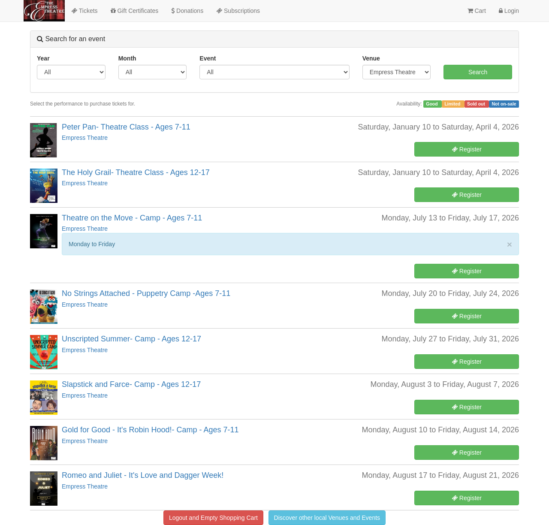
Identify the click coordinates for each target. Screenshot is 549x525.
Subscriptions (238, 10)
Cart (477, 10)
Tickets (84, 10)
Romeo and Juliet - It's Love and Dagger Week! (142, 475)
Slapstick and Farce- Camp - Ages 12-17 (131, 384)
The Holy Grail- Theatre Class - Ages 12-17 (136, 172)
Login (509, 10)
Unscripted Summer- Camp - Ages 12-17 (131, 339)
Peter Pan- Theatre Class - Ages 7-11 (126, 127)
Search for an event (71, 38)
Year (43, 58)
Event (207, 58)
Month (127, 58)
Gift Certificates (135, 10)
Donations (187, 10)
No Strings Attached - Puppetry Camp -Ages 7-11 (146, 293)
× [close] (509, 244)
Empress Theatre (85, 137)
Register (467, 149)
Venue (371, 58)
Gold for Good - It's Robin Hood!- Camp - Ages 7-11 (150, 429)
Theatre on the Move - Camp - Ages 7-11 (132, 218)
